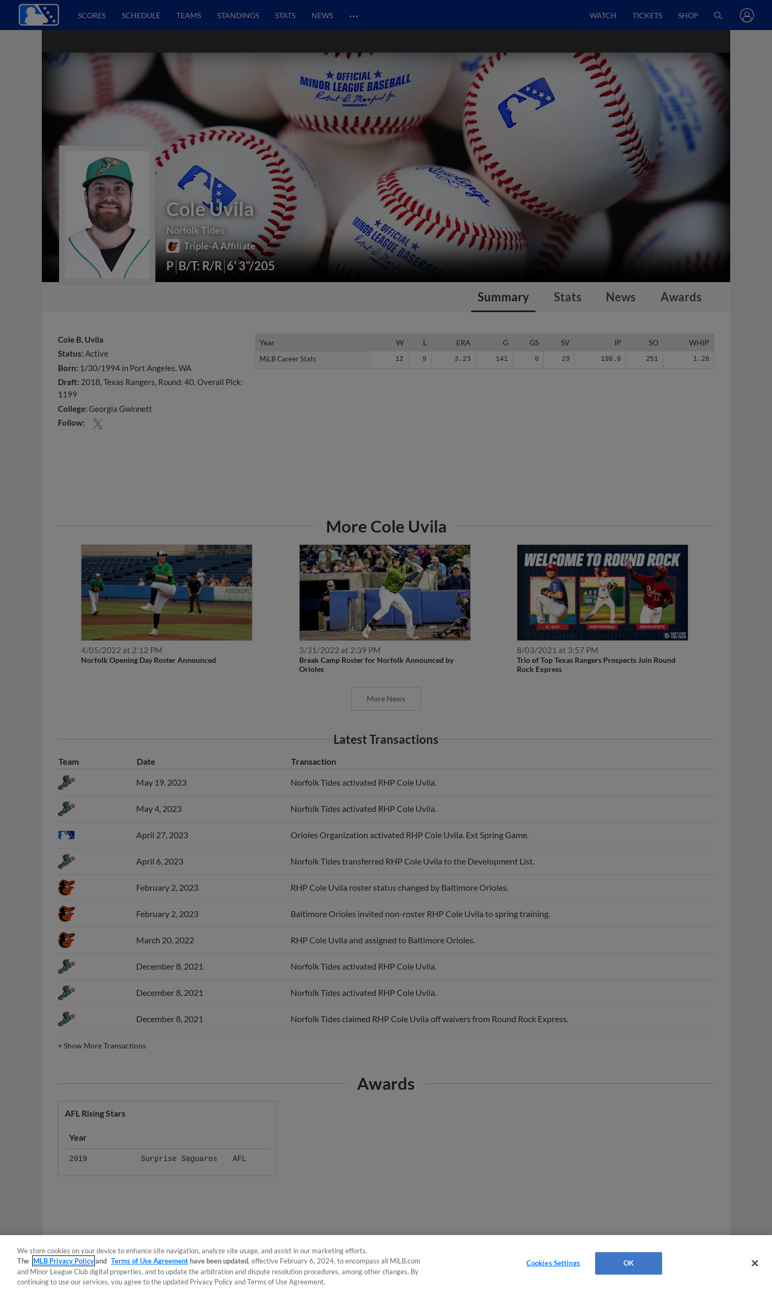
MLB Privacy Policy (63, 1261)
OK (628, 1263)
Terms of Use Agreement (149, 1261)
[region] (386, 1264)
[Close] (755, 1263)
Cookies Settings (553, 1263)
